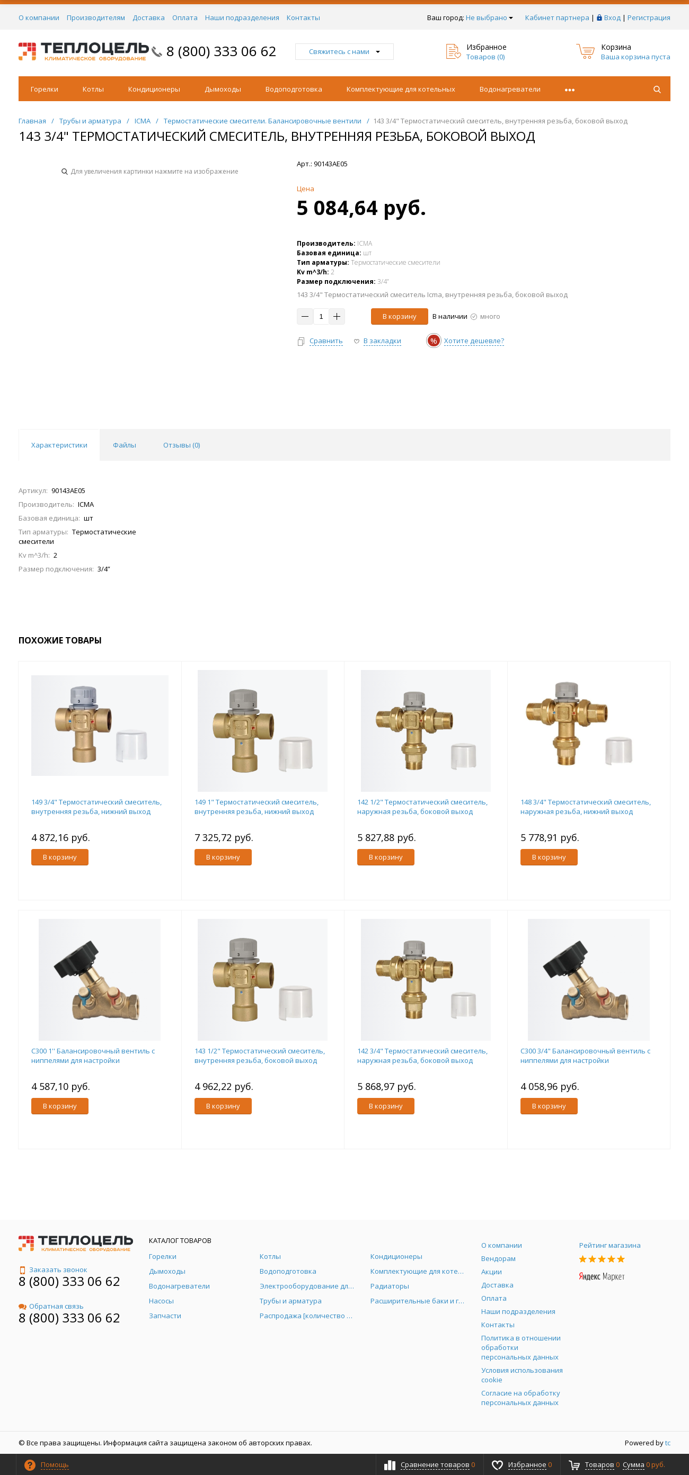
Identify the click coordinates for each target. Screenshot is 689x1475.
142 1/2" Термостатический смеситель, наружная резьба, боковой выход (422, 806)
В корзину (400, 316)
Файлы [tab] (124, 445)
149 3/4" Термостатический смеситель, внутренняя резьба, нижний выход (96, 806)
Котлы (93, 89)
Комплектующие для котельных (401, 89)
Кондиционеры (154, 89)
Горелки (44, 89)
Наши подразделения (242, 17)
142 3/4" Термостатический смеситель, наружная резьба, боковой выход (422, 1055)
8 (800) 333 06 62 (221, 50)
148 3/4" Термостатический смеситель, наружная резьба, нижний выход (585, 806)
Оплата (185, 17)
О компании (39, 17)
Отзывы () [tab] (181, 445)
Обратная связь (51, 1306)
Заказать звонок (53, 1269)
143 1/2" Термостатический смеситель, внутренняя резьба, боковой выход (260, 1055)
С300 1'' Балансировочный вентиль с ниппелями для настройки (93, 1055)
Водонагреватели (510, 89)
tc (667, 1442)
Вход (612, 17)
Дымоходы (223, 89)
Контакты (303, 17)
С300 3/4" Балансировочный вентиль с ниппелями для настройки (585, 1055)
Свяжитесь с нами (344, 51)
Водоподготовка (294, 89)
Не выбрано (489, 17)
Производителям (96, 17)
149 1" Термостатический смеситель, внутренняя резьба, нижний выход (257, 806)
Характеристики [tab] (59, 445)
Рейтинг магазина (610, 1245)
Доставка (148, 17)
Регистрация (649, 17)
